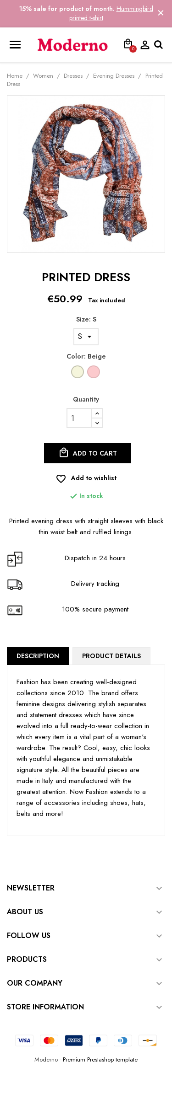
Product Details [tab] (111, 655)
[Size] (86, 336)
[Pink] (94, 374)
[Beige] (78, 374)
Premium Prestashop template (100, 1059)
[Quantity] (79, 418)
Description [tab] (38, 655)
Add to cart (87, 452)
